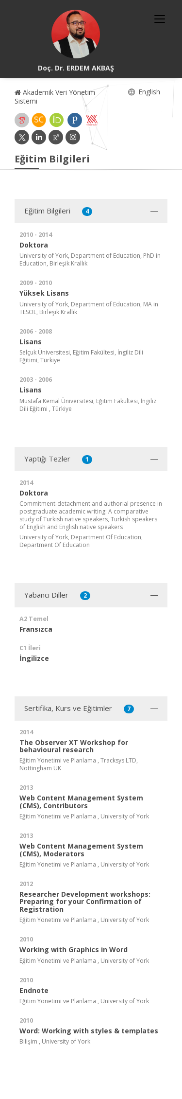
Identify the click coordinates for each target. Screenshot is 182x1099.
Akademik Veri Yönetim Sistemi (55, 97)
